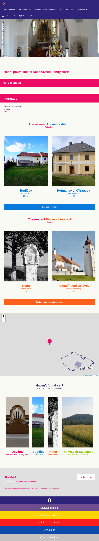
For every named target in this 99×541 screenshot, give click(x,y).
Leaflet (85, 375)
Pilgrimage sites (9, 9)
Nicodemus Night (49, 515)
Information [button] (82, 9)
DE (15, 16)
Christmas (49, 529)
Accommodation (25, 9)
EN (7, 16)
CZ (3, 16)
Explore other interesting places (49, 302)
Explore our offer (49, 207)
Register (21, 16)
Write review (86, 477)
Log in (30, 16)
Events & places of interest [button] (46, 9)
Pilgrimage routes (66, 9)
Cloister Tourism (49, 507)
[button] (49, 342)
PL (11, 16)
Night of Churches (49, 522)
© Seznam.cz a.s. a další (93, 375)
